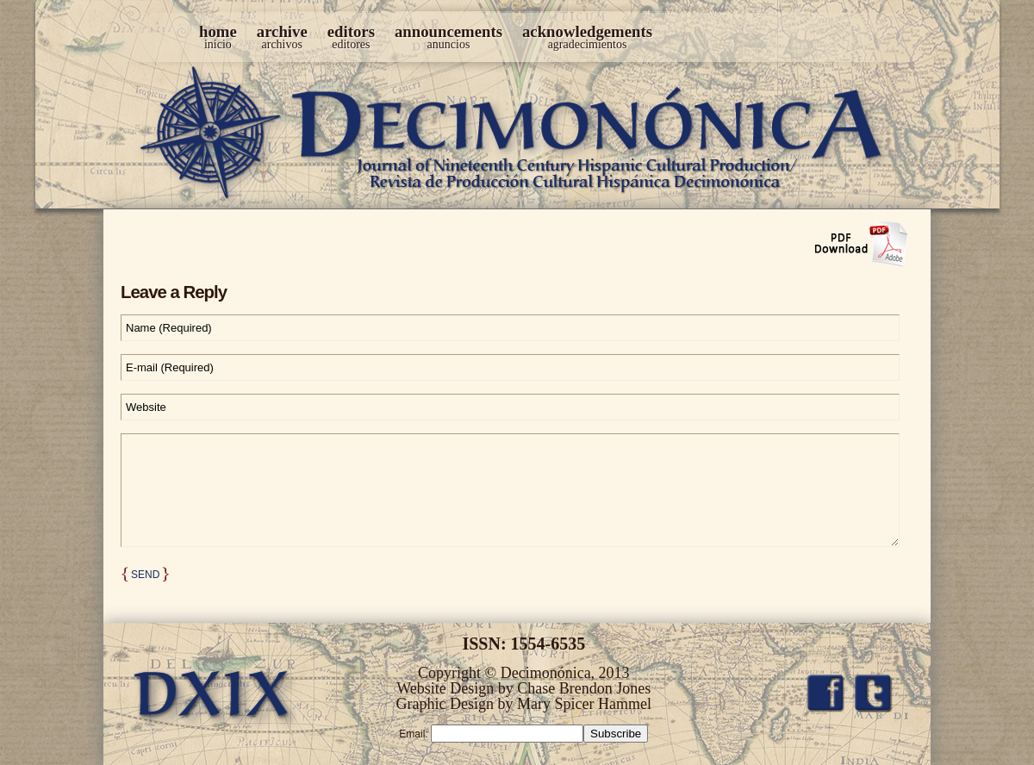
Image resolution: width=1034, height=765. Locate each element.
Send (145, 575)
